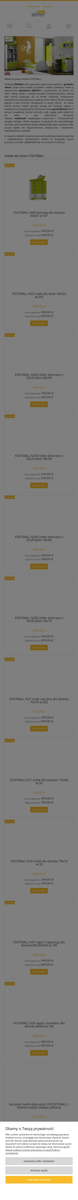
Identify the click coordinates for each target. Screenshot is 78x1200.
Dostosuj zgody (39, 1170)
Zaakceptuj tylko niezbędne (39, 1161)
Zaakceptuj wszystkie (39, 1179)
